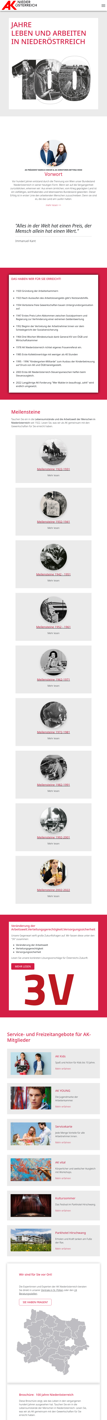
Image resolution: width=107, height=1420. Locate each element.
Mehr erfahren (63, 1068)
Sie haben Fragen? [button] (35, 1302)
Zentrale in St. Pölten (52, 1290)
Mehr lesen (53, 475)
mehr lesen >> (53, 205)
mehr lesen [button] (23, 966)
